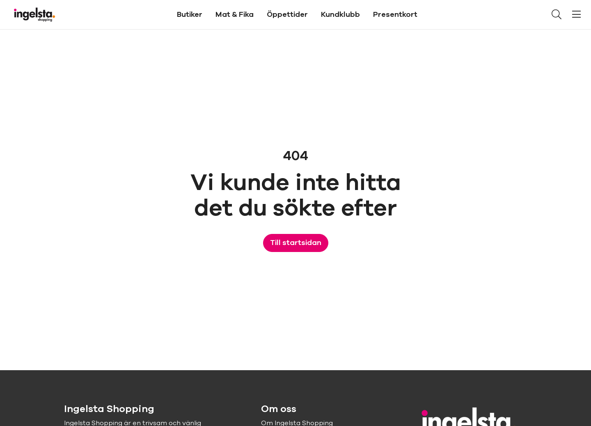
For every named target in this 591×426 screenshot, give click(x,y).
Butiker (189, 14)
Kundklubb (340, 14)
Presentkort (395, 14)
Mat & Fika (234, 14)
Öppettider (287, 14)
